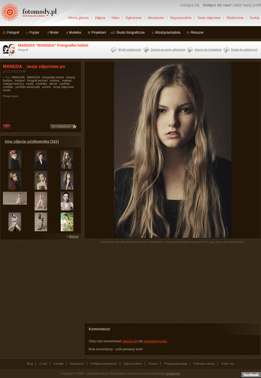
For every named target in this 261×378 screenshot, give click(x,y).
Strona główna (78, 18)
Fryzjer (34, 32)
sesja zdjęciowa (63, 86)
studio (7, 90)
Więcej (74, 236)
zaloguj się (130, 341)
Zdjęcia (100, 18)
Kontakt (58, 363)
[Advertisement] (40, 276)
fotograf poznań (37, 80)
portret (46, 86)
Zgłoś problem (133, 363)
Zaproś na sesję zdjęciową (168, 49)
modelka (41, 83)
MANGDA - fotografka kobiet (45, 77)
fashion (7, 80)
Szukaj (254, 18)
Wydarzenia (235, 18)
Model (54, 32)
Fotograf (13, 32)
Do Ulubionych (61, 126)
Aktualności (156, 18)
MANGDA (18, 77)
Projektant (99, 32)
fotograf (20, 80)
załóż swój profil (232, 5)
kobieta (54, 80)
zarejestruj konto (155, 341)
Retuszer (197, 32)
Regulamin (77, 363)
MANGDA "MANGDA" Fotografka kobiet (53, 45)
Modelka (75, 32)
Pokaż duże (10, 96)
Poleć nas (227, 363)
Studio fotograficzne (130, 32)
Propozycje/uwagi (175, 363)
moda (30, 83)
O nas (43, 363)
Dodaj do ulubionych (244, 49)
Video (115, 18)
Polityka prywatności (104, 363)
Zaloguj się (189, 5)
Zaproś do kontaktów (208, 49)
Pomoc (153, 363)
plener (53, 83)
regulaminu (173, 373)
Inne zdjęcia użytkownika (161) (32, 141)
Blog (30, 363)
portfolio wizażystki (27, 86)
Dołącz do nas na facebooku (251, 374)
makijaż (67, 80)
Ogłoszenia (133, 18)
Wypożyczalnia (180, 18)
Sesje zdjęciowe (209, 18)
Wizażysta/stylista (168, 32)
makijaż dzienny (13, 83)
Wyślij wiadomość (129, 49)
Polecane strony (204, 363)
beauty (70, 77)
